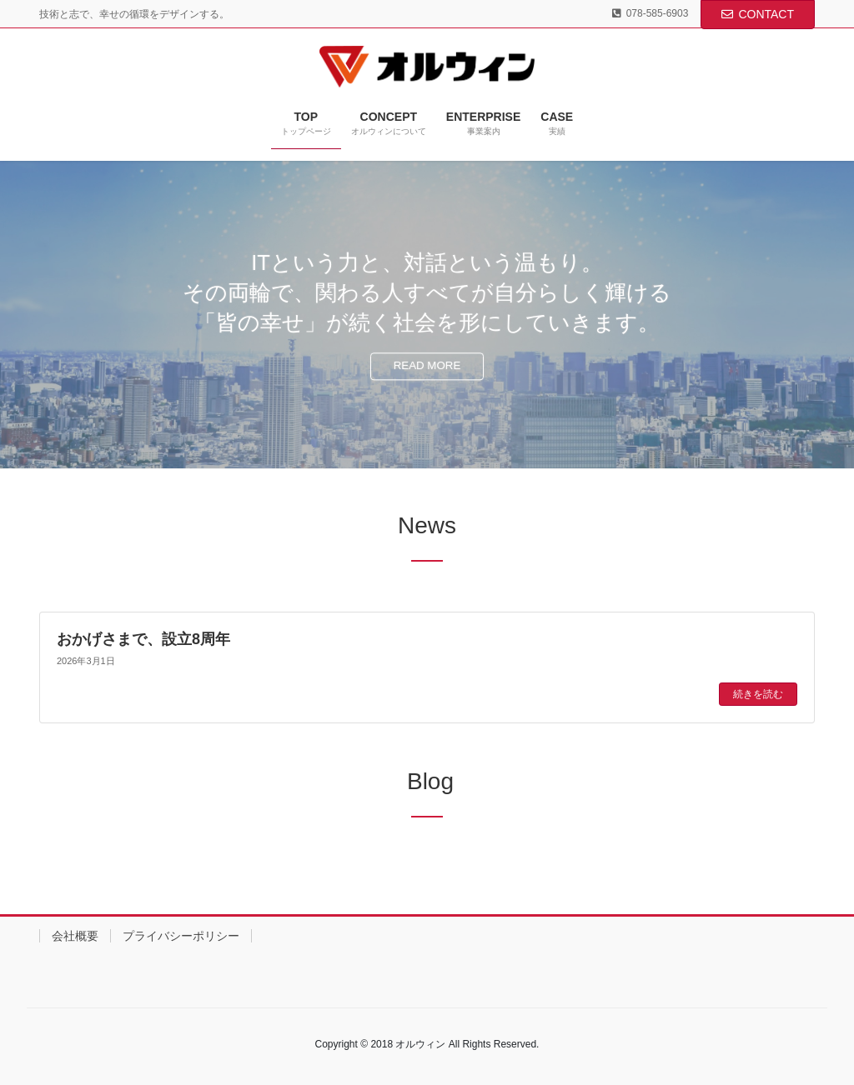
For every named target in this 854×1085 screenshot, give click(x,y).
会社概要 (75, 935)
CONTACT (757, 14)
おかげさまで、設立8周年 (143, 639)
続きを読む (758, 694)
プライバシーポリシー (181, 935)
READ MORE (427, 366)
